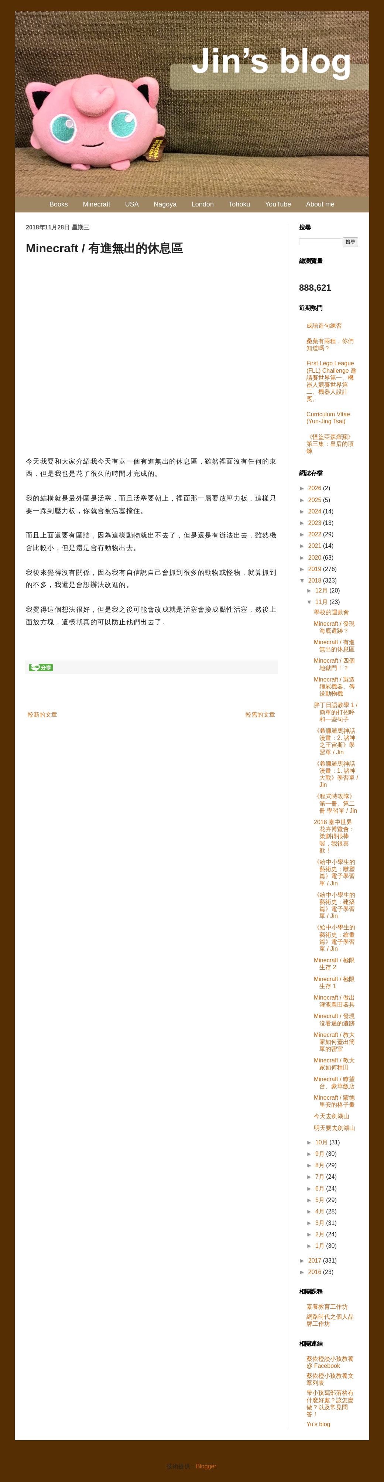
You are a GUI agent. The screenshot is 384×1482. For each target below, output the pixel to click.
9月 (320, 1154)
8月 (320, 1165)
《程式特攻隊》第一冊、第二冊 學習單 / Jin (335, 803)
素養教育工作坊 (327, 1307)
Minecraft (96, 204)
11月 (322, 602)
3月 (320, 1223)
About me (320, 204)
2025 (315, 500)
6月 (320, 1188)
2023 (315, 523)
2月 (320, 1234)
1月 (320, 1246)
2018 (315, 580)
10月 (322, 1142)
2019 (315, 569)
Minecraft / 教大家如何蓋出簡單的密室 (334, 1042)
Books (58, 204)
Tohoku (239, 204)
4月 (320, 1211)
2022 (315, 534)
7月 (320, 1177)
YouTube (278, 204)
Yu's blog (318, 1424)
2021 (315, 546)
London (203, 204)
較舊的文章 (260, 714)
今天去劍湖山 (331, 1116)
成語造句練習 (324, 325)
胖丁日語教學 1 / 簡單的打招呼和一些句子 (335, 712)
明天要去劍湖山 (334, 1128)
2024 (315, 511)
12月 (322, 590)
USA (132, 204)
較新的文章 (42, 714)
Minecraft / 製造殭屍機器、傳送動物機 (334, 686)
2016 (315, 1272)
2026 (315, 488)
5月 (320, 1200)
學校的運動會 (331, 612)
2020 (315, 557)
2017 (315, 1260)
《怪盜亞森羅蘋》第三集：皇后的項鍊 (330, 444)
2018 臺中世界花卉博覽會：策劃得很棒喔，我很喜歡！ (334, 836)
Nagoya (165, 204)
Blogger (206, 1466)
